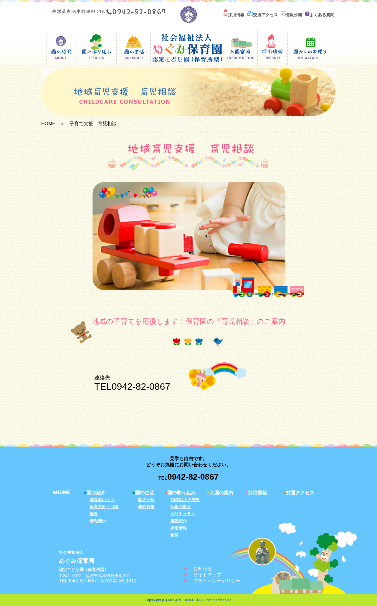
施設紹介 (178, 521)
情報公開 (291, 14)
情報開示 (98, 521)
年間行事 (146, 506)
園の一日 (146, 499)
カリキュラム (182, 513)
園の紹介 (94, 492)
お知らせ (202, 568)
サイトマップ (207, 574)
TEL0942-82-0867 (132, 386)
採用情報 (233, 14)
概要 (94, 513)
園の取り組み (180, 492)
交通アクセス (262, 14)
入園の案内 (220, 492)
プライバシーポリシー (216, 580)
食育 (174, 535)
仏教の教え (180, 506)
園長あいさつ (102, 499)
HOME (48, 123)
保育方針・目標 (104, 506)
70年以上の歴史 (185, 499)
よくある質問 (319, 14)
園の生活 (143, 492)
